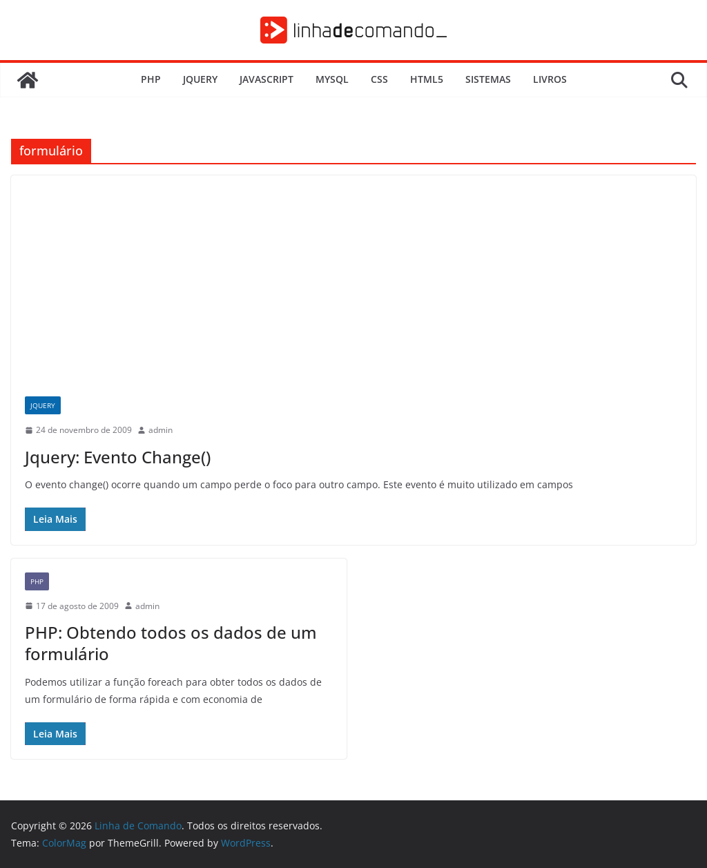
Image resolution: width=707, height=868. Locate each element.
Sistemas (488, 79)
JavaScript (266, 79)
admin (160, 430)
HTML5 (426, 79)
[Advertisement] (353, 279)
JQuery (200, 79)
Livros (550, 79)
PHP (151, 79)
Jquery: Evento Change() (118, 456)
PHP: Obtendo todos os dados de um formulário (171, 643)
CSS (379, 79)
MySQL (332, 79)
